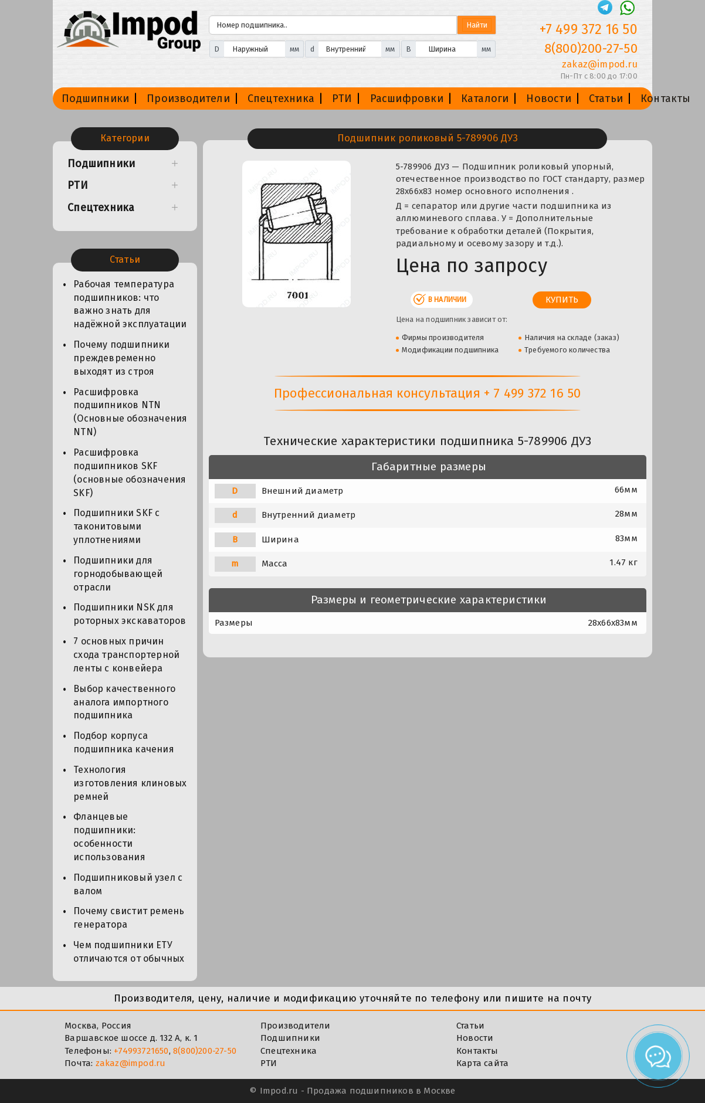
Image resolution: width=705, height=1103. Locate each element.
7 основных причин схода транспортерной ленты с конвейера (126, 655)
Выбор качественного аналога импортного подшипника (124, 702)
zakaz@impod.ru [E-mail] (600, 64)
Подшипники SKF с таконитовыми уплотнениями (116, 526)
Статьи (606, 98)
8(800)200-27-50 (204, 1051)
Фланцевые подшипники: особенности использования (109, 837)
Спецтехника (281, 98)
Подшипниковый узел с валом (127, 884)
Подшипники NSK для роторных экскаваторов (129, 614)
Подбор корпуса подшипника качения (123, 742)
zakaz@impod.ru (131, 1063)
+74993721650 (141, 1051)
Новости (548, 98)
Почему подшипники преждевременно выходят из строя (121, 358)
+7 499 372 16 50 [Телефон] (589, 29)
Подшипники (95, 98)
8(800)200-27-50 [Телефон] (591, 48)
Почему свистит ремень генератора (128, 917)
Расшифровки (406, 98)
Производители (188, 98)
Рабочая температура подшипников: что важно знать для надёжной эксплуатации (130, 304)
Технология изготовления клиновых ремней (130, 783)
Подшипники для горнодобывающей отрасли (117, 574)
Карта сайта (482, 1063)
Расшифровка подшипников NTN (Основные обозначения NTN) (130, 412)
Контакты (665, 98)
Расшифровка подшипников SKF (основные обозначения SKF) (129, 472)
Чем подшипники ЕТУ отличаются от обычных (128, 951)
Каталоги (485, 98)
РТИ (342, 98)
